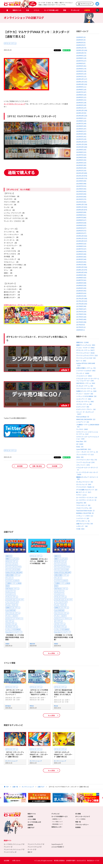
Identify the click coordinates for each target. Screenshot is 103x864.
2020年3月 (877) (81, 228)
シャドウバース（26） (83, 518)
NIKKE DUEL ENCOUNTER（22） (86, 419)
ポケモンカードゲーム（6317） (85, 350)
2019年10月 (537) (81, 241)
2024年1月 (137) (81, 108)
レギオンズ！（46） (82, 526)
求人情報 (78, 814)
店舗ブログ (41, 787)
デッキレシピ (75, 10)
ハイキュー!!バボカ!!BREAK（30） (86, 396)
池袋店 (7, 644)
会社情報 (6, 860)
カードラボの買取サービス (60, 816)
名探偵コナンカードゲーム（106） (86, 391)
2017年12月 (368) (81, 298)
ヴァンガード (9, 578)
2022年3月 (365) (81, 165)
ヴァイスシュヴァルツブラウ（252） (87, 355)
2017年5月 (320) (81, 317)
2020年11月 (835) (81, 207)
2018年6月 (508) (81, 283)
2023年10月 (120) (81, 116)
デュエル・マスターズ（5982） (85, 348)
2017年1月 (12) (81, 327)
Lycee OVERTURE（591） (84, 449)
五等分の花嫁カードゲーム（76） (86, 368)
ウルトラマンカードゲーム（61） (86, 388)
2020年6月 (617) (81, 220)
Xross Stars (9, 632)
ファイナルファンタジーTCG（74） (87, 460)
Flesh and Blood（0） (83, 417)
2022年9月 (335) (81, 150)
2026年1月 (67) (81, 45)
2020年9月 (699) (81, 212)
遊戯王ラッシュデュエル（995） (86, 345)
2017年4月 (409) (81, 319)
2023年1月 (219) (81, 139)
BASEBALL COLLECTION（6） (85, 513)
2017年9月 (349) (81, 306)
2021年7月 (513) (81, 186)
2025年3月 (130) (81, 71)
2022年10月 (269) (81, 147)
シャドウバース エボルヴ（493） (86, 371)
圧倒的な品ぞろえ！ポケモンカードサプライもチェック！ (23, 305)
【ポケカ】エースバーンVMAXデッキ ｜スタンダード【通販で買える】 (39, 754)
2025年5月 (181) (81, 66)
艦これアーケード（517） (84, 492)
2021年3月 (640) (81, 197)
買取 (64, 10)
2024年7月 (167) (81, 92)
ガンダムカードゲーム (11, 626)
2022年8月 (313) (81, 152)
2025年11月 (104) (81, 50)
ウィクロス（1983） (82, 429)
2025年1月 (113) (81, 76)
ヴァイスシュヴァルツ (11, 564)
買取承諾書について (57, 824)
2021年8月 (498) (81, 183)
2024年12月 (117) (81, 79)
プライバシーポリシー (82, 824)
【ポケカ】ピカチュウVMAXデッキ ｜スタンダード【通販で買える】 (63, 754)
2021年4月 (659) (81, 194)
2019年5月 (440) (81, 254)
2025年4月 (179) (81, 69)
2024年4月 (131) (81, 100)
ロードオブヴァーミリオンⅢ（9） (86, 500)
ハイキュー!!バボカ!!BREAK (13, 629)
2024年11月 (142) (81, 82)
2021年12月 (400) (81, 173)
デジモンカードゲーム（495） (85, 401)
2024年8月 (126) (81, 89)
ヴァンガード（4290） (83, 373)
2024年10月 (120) (81, 84)
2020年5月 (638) (81, 223)
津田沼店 (32, 644)
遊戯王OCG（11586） (83, 342)
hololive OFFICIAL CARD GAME (14, 572)
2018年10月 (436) (81, 272)
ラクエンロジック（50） (83, 505)
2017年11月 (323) (81, 301)
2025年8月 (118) (81, 58)
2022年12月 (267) (81, 142)
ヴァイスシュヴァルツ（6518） (85, 353)
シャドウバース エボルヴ (12, 580)
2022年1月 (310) (81, 170)
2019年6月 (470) (81, 251)
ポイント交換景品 (80, 819)
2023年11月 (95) (81, 113)
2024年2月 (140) (81, 105)
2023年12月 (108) (81, 110)
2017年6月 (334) (81, 314)
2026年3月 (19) (81, 40)
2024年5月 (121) (81, 97)
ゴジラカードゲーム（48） (84, 404)
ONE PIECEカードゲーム (12, 588)
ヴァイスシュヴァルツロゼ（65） (86, 358)
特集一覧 (78, 822)
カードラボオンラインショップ (14, 104)
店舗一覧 (15, 787)
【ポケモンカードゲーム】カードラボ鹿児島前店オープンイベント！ (14, 692)
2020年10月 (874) (81, 210)
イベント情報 (32, 819)
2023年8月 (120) (81, 121)
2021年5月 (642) (81, 191)
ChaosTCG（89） (81, 503)
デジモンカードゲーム (11, 597)
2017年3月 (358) (81, 322)
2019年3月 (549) (81, 259)
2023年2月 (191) (81, 136)
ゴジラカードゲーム (11, 624)
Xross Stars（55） (81, 441)
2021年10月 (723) (81, 178)
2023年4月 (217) (81, 131)
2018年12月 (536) (81, 267)
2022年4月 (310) (81, 163)
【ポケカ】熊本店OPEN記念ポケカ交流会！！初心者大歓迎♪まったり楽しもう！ (63, 693)
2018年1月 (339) (81, 296)
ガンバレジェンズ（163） (84, 484)
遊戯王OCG (9, 556)
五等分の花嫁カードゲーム (13, 575)
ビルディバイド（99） (83, 407)
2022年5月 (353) (81, 160)
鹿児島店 (8, 706)
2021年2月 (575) (81, 199)
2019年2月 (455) (81, 262)
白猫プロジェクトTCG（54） (85, 524)
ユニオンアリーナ (10, 591)
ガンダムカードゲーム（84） (85, 386)
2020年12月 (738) (81, 204)
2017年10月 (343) (81, 304)
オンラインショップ (11, 761)
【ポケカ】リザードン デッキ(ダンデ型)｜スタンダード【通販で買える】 (14, 754)
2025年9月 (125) (81, 55)
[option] (15, 797)
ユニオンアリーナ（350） (84, 399)
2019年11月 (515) (81, 238)
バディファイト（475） (83, 465)
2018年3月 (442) (81, 291)
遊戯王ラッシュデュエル (12, 559)
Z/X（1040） (80, 444)
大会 (27, 10)
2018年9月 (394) (81, 275)
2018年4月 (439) (81, 288)
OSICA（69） (80, 457)
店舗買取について (57, 819)
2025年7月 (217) (81, 61)
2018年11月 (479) (81, 270)
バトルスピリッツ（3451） (84, 376)
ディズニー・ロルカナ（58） (85, 394)
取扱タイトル (17, 10)
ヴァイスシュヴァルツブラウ (13, 567)
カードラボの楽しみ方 (51, 10)
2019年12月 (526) (81, 236)
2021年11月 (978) (81, 176)
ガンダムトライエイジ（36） (85, 482)
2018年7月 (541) (81, 280)
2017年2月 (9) (80, 325)
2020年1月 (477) (81, 233)
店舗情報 (87, 10)
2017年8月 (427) (81, 309)
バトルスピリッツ (10, 594)
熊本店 (56, 706)
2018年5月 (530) (81, 285)
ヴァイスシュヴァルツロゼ (13, 569)
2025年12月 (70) (81, 48)
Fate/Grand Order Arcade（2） (85, 510)
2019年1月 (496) (81, 264)
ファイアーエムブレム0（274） (85, 462)
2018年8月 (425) (81, 278)
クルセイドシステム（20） (84, 508)
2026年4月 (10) (81, 37)
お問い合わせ (16, 860)
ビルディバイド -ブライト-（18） (86, 409)
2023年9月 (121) (81, 118)
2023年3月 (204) (81, 134)
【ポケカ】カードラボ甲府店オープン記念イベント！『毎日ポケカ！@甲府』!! (39, 692)
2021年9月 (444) (81, 181)
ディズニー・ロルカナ (11, 616)
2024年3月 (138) (81, 102)
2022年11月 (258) (81, 144)
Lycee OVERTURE (10, 610)
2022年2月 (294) (81, 168)
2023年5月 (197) (81, 129)
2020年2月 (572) (81, 231)
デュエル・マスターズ (11, 605)
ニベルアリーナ (18, 632)
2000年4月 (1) (80, 330)
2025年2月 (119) (81, 74)
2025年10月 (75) (81, 53)
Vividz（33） (80, 447)
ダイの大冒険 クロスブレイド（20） (87, 490)
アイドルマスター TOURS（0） (85, 487)
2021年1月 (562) (81, 202)
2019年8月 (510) (81, 246)
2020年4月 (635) (81, 225)
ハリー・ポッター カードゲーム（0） (87, 452)
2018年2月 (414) (81, 293)
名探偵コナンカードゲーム (13, 607)
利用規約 (78, 827)
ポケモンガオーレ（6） (83, 521)
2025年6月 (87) (81, 63)
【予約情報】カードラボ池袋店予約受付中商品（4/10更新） (14, 637)
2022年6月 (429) (81, 157)
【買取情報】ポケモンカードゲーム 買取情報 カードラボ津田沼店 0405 (39, 561)
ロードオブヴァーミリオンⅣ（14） (87, 497)
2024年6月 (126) (81, 95)
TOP (7, 787)
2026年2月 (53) (81, 42)
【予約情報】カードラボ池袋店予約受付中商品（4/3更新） (63, 637)
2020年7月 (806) (81, 217)
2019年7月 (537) (81, 249)
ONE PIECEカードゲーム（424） (86, 383)
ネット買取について (57, 822)
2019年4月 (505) (81, 257)
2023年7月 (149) (81, 123)
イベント (36, 10)
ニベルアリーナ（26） (83, 422)
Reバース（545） (81, 361)
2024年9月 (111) (81, 87)
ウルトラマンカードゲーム (13, 613)
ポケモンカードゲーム (10, 43)
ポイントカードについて (82, 816)
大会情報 (30, 816)
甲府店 (32, 706)
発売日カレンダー (57, 827)
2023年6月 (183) (81, 126)
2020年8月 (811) (81, 215)
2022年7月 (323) (81, 155)
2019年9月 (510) (81, 244)
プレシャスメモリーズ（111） (85, 454)
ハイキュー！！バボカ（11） (85, 516)
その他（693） (80, 529)
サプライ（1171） (81, 495)
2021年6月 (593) (81, 189)
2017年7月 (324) (81, 311)
